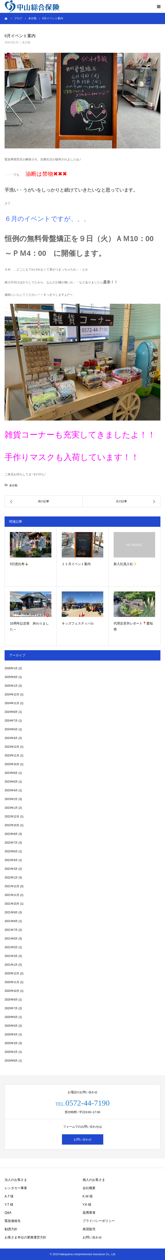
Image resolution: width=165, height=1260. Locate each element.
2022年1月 (11, 877)
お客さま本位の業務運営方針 (25, 1237)
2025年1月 (11, 685)
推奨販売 (89, 1229)
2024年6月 (11, 729)
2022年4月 (11, 860)
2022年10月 (12, 825)
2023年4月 (11, 790)
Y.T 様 (9, 1204)
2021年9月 (11, 912)
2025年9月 (11, 677)
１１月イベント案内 (76, 564)
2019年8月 (11, 1060)
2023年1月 (11, 807)
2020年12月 (12, 973)
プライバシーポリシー (99, 1221)
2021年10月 (12, 903)
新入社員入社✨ (125, 564)
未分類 (26, 42)
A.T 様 (9, 1196)
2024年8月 (11, 712)
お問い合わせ (83, 1139)
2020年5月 (11, 1025)
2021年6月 (11, 938)
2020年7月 (11, 1008)
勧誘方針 (11, 1229)
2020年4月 (11, 1034)
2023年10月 (12, 764)
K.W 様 (88, 1196)
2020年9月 (11, 999)
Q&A (8, 1212)
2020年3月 (11, 1043)
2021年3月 (11, 956)
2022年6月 (11, 851)
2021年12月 (12, 886)
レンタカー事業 (16, 1188)
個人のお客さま (94, 1180)
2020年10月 (12, 990)
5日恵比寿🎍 (19, 564)
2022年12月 (12, 816)
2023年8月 (11, 773)
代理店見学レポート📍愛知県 (133, 626)
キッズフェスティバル (78, 623)
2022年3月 (11, 868)
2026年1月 (11, 668)
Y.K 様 (87, 1204)
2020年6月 (11, 1017)
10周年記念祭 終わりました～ (29, 626)
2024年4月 (11, 738)
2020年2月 (11, 1052)
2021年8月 (11, 921)
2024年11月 (12, 703)
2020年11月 (12, 982)
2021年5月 (11, 947)
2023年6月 (11, 781)
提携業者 (89, 1212)
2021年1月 (11, 964)
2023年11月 (12, 755)
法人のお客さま (16, 1180)
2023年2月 (11, 799)
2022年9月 (11, 834)
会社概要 (89, 1188)
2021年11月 (12, 895)
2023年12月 (12, 746)
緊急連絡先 (13, 1221)
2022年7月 (11, 842)
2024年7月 (11, 720)
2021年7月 (11, 929)
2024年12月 (12, 694)
